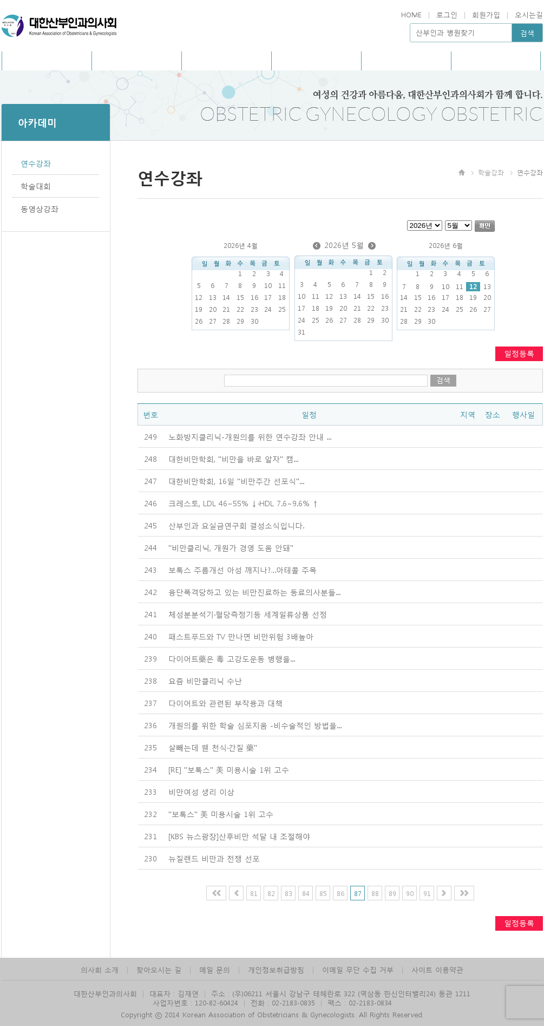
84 (306, 893)
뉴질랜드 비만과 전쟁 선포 (214, 858)
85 (323, 893)
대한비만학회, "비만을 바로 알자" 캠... (233, 458)
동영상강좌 (39, 208)
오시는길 (529, 14)
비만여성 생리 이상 (201, 791)
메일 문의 (214, 969)
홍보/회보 (137, 60)
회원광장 (406, 60)
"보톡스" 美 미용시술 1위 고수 (220, 814)
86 (340, 893)
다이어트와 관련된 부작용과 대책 (225, 703)
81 (254, 893)
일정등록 (519, 353)
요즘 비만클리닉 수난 (205, 680)
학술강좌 (491, 172)
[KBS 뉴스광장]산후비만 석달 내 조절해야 (239, 836)
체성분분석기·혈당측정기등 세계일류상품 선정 (247, 614)
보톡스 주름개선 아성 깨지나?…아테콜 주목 (242, 569)
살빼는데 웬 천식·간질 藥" (212, 747)
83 (288, 893)
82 (271, 893)
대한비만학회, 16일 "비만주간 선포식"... (236, 481)
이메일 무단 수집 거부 (358, 969)
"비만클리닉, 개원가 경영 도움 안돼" (230, 547)
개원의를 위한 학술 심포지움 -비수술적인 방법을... (255, 725)
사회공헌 (226, 60)
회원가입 (486, 14)
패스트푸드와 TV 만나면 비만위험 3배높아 (240, 636)
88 (375, 893)
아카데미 (316, 60)
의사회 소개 (100, 969)
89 (392, 893)
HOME (411, 14)
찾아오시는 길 (158, 969)
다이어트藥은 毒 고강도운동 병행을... (231, 658)
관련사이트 (495, 60)
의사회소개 (47, 60)
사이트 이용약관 (437, 969)
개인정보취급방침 (276, 969)
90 (410, 893)
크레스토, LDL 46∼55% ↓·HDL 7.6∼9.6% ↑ (243, 503)
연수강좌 (36, 163)
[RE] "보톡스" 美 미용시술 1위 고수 (228, 769)
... (249, 436)
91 (427, 893)
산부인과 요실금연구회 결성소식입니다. (236, 525)
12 (473, 286)
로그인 (446, 14)
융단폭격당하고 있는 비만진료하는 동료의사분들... (254, 592)
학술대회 (36, 186)
